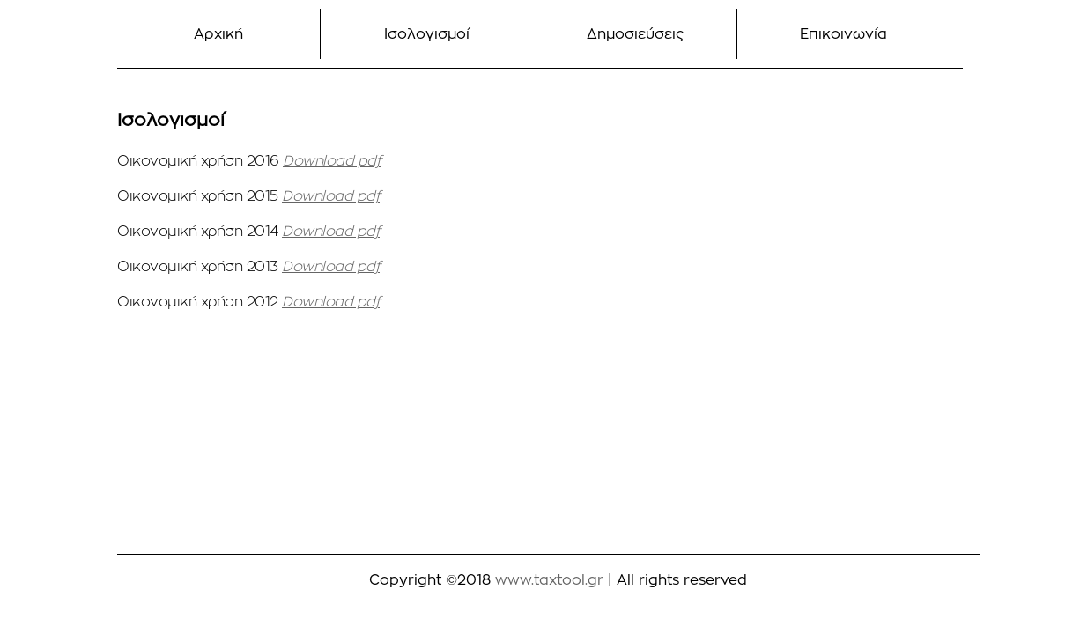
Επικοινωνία (843, 33)
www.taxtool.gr (549, 579)
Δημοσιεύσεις (635, 33)
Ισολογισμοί (427, 33)
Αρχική (218, 33)
